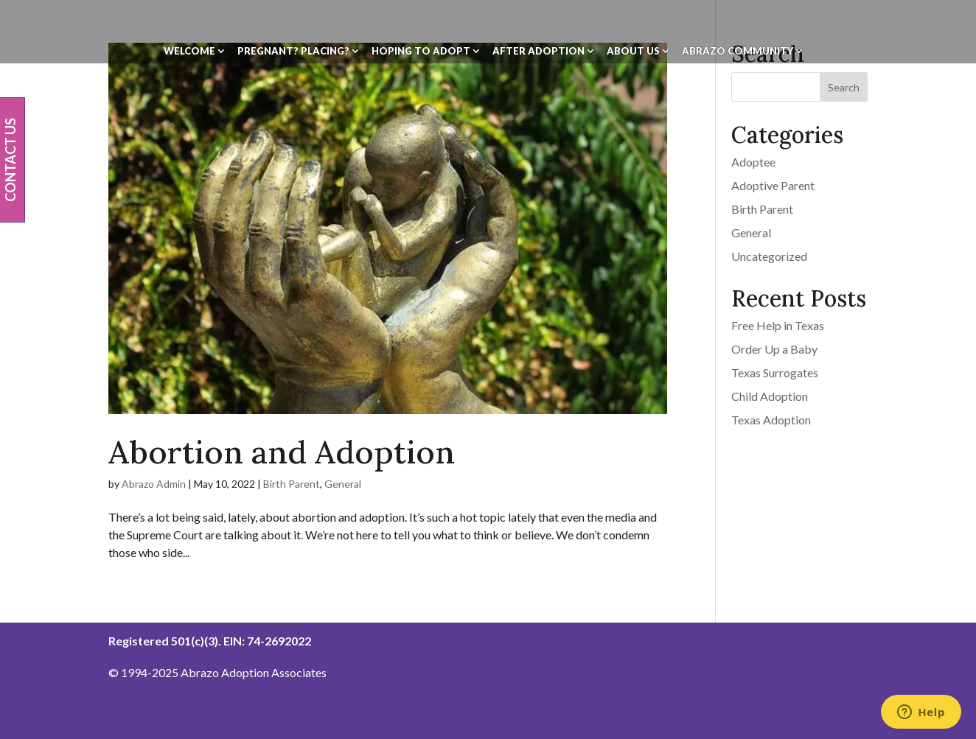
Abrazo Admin (154, 483)
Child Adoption (769, 396)
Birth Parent (291, 483)
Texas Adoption (771, 420)
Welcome (189, 51)
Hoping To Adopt (421, 51)
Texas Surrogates (774, 372)
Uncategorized (769, 256)
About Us (633, 51)
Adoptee (753, 162)
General (342, 483)
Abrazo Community (737, 51)
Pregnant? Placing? (293, 51)
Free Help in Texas (777, 325)
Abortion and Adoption (281, 452)
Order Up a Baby (774, 349)
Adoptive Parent (773, 185)
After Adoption (538, 51)
